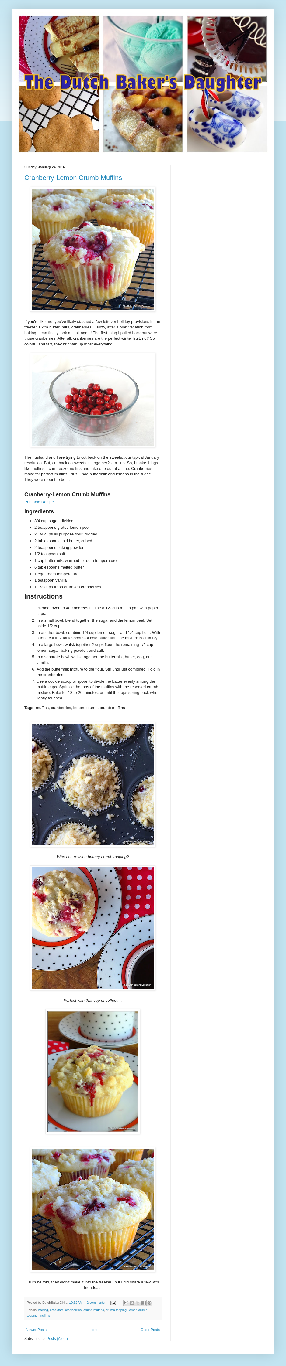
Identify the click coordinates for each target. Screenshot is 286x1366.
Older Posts (150, 1330)
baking (43, 1310)
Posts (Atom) (57, 1339)
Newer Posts (36, 1330)
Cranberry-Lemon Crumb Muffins (73, 178)
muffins (44, 1315)
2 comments (96, 1302)
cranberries (73, 1310)
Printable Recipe (39, 502)
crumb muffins (93, 1310)
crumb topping (116, 1310)
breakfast (56, 1310)
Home (94, 1330)
